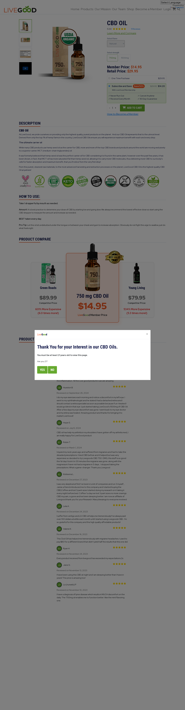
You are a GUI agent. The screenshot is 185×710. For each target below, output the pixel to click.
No (52, 370)
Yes (42, 370)
